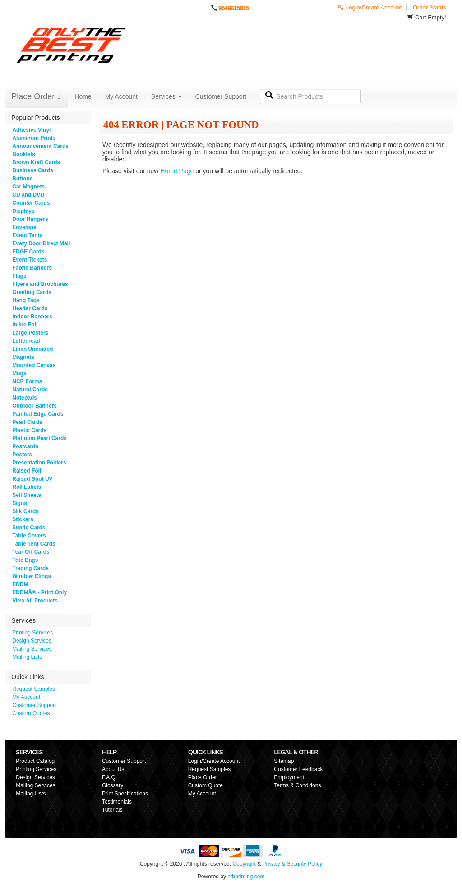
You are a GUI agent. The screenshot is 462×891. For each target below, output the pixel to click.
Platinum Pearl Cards (39, 438)
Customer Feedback (298, 769)
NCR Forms (27, 381)
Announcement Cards (40, 146)
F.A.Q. (109, 777)
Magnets (23, 357)
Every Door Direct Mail (41, 243)
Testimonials (117, 802)
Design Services (31, 641)
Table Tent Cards (33, 544)
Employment (289, 777)
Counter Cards (31, 203)
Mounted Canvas (33, 365)
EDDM (20, 584)
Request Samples (33, 689)
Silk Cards (25, 511)
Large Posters (30, 333)
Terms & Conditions (297, 785)
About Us (113, 769)
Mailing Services (31, 649)
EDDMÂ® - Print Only (39, 592)
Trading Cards (30, 568)
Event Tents (27, 235)
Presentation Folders (39, 462)
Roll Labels (26, 487)
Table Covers (29, 536)
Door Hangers (30, 219)
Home (82, 96)
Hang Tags (25, 300)
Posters (22, 454)
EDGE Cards (28, 251)
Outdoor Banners (34, 406)
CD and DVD (28, 195)
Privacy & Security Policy (292, 864)
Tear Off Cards (30, 552)
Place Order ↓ (36, 96)
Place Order (202, 777)
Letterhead (26, 341)
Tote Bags (25, 560)
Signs (19, 503)
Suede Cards (28, 527)
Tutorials (112, 810)
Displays (23, 211)
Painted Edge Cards (37, 414)
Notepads (24, 398)
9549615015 (233, 8)
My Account (121, 96)
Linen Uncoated (32, 349)
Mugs (19, 373)
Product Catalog (35, 761)
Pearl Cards (27, 422)
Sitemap (284, 761)
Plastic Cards (29, 430)
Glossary (112, 785)
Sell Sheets (26, 495)
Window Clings (31, 576)
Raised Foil (26, 471)
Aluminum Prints (33, 138)
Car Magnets (28, 187)
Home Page (177, 171)
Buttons (22, 178)
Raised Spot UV (32, 479)
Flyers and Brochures (40, 284)
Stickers (22, 519)
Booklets (23, 154)
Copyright (243, 864)
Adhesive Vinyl (31, 130)
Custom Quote (205, 785)
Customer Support (221, 96)
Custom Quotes (31, 713)
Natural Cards (30, 389)
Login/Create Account (370, 7)
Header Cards (29, 308)
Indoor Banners (32, 316)
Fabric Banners (31, 268)
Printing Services (32, 632)
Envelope (24, 227)
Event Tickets (29, 260)
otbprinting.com (245, 876)
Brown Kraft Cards (36, 162)
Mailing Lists (27, 657)
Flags (19, 276)
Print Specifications (125, 793)
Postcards (25, 446)
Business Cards (32, 170)
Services (166, 96)
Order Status (429, 7)
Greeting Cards (31, 292)
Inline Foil (24, 324)
